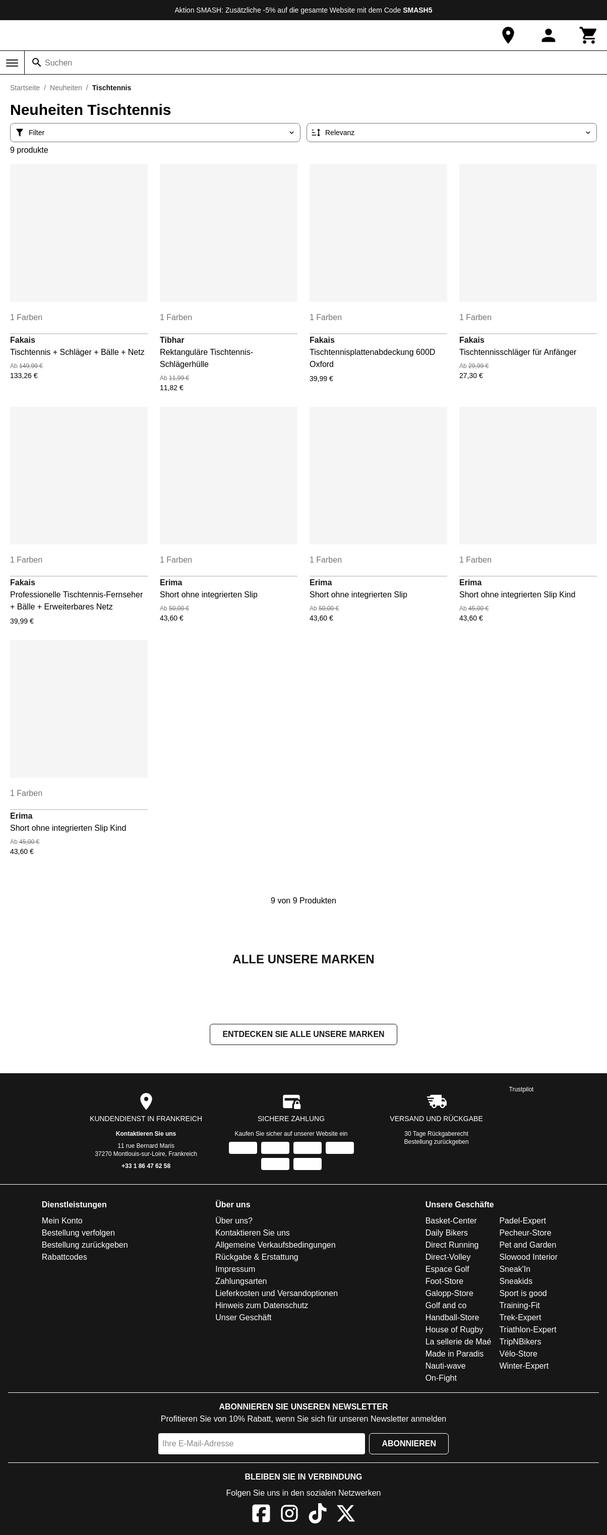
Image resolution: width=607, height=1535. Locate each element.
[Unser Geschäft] (508, 35)
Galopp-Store (449, 1294)
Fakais (22, 340)
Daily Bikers (447, 1234)
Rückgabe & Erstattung (256, 1258)
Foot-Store (445, 1282)
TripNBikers (520, 1342)
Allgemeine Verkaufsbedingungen (275, 1246)
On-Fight (441, 1379)
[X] (346, 1516)
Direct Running (452, 1246)
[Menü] (12, 63)
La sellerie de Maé (459, 1342)
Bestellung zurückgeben (436, 1142)
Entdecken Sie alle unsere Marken (303, 1035)
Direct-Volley (448, 1258)
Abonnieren (409, 1444)
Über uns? (234, 1221)
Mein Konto (62, 1221)
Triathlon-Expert (527, 1330)
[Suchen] (37, 62)
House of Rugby (454, 1330)
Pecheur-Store (525, 1234)
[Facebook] (261, 1516)
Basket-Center (451, 1221)
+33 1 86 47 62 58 (146, 1167)
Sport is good (523, 1294)
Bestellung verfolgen (78, 1234)
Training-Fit (519, 1306)
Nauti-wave (446, 1367)
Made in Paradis (455, 1354)
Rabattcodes (64, 1258)
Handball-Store (452, 1318)
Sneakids (515, 1282)
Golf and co (446, 1306)
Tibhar (172, 340)
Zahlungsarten (241, 1282)
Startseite (25, 88)
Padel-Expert (522, 1221)
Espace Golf (447, 1270)
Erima (171, 582)
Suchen (58, 62)
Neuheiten (66, 88)
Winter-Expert (524, 1367)
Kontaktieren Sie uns (146, 1134)
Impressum (235, 1270)
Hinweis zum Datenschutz (261, 1306)
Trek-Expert (520, 1318)
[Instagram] (289, 1516)
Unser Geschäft (243, 1318)
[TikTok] (318, 1516)
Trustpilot (521, 1090)
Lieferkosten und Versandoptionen (276, 1294)
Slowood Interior (528, 1258)
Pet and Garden (527, 1246)
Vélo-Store (518, 1354)
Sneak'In (514, 1270)
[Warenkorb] (589, 35)
